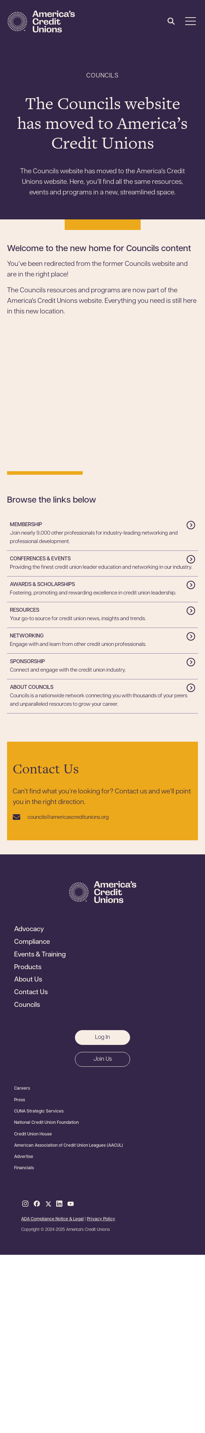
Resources (24, 610)
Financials (24, 1168)
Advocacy (29, 930)
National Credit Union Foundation (46, 1123)
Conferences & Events (40, 559)
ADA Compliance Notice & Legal (52, 1219)
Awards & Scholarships (42, 584)
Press (19, 1100)
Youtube (70, 1204)
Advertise (23, 1157)
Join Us (102, 1059)
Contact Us (31, 993)
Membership (26, 525)
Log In (102, 1037)
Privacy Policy (101, 1219)
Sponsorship (27, 662)
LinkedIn (59, 1204)
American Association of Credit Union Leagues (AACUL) (68, 1146)
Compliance (32, 942)
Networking (27, 636)
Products (27, 968)
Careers (22, 1088)
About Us (28, 980)
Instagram (25, 1204)
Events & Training (40, 955)
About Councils (31, 687)
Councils (27, 1005)
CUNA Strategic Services (39, 1111)
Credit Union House (33, 1134)
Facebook (37, 1204)
